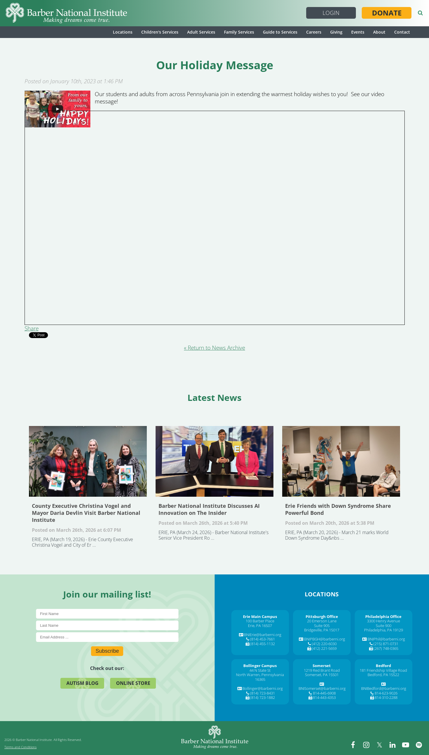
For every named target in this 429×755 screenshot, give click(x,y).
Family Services (239, 32)
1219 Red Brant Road (322, 670)
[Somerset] (322, 665)
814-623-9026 (386, 693)
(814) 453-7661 (262, 639)
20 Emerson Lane (322, 621)
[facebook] (353, 745)
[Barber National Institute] (66, 13)
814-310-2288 (386, 697)
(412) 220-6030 (324, 643)
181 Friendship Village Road (383, 670)
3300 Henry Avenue (383, 621)
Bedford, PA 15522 (383, 674)
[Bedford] (383, 665)
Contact (402, 32)
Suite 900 (383, 625)
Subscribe (107, 651)
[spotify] (419, 745)
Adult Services (201, 32)
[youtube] (405, 745)
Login (331, 13)
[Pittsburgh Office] (322, 616)
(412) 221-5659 (324, 648)
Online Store (133, 683)
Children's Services (159, 32)
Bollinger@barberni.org (262, 688)
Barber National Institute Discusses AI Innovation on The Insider (214, 461)
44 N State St (260, 670)
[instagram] (366, 745)
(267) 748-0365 (385, 648)
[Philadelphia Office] (383, 616)
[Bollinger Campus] (260, 665)
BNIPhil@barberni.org (386, 639)
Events (357, 32)
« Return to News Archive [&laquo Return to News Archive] (214, 347)
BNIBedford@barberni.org (383, 688)
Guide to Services (280, 32)
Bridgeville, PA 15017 (321, 630)
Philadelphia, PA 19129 (383, 630)
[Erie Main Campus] (260, 616)
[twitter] (379, 745)
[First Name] (107, 614)
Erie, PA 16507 (260, 625)
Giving (336, 32)
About (379, 32)
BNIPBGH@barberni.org (324, 639)
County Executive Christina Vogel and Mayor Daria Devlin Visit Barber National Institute (88, 461)
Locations (122, 32)
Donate (387, 13)
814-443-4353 (324, 697)
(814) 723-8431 (262, 693)
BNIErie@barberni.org (262, 634)
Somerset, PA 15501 (322, 674)
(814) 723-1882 (262, 697)
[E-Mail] (107, 637)
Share (32, 328)
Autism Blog (82, 683)
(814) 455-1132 (262, 643)
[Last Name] (107, 625)
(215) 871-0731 (385, 643)
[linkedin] (392, 745)
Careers (313, 32)
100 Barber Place (260, 621)
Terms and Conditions (20, 747)
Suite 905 (322, 625)
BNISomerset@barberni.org (322, 688)
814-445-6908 (324, 693)
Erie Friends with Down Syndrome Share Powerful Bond (341, 461)
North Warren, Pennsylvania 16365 (260, 677)
